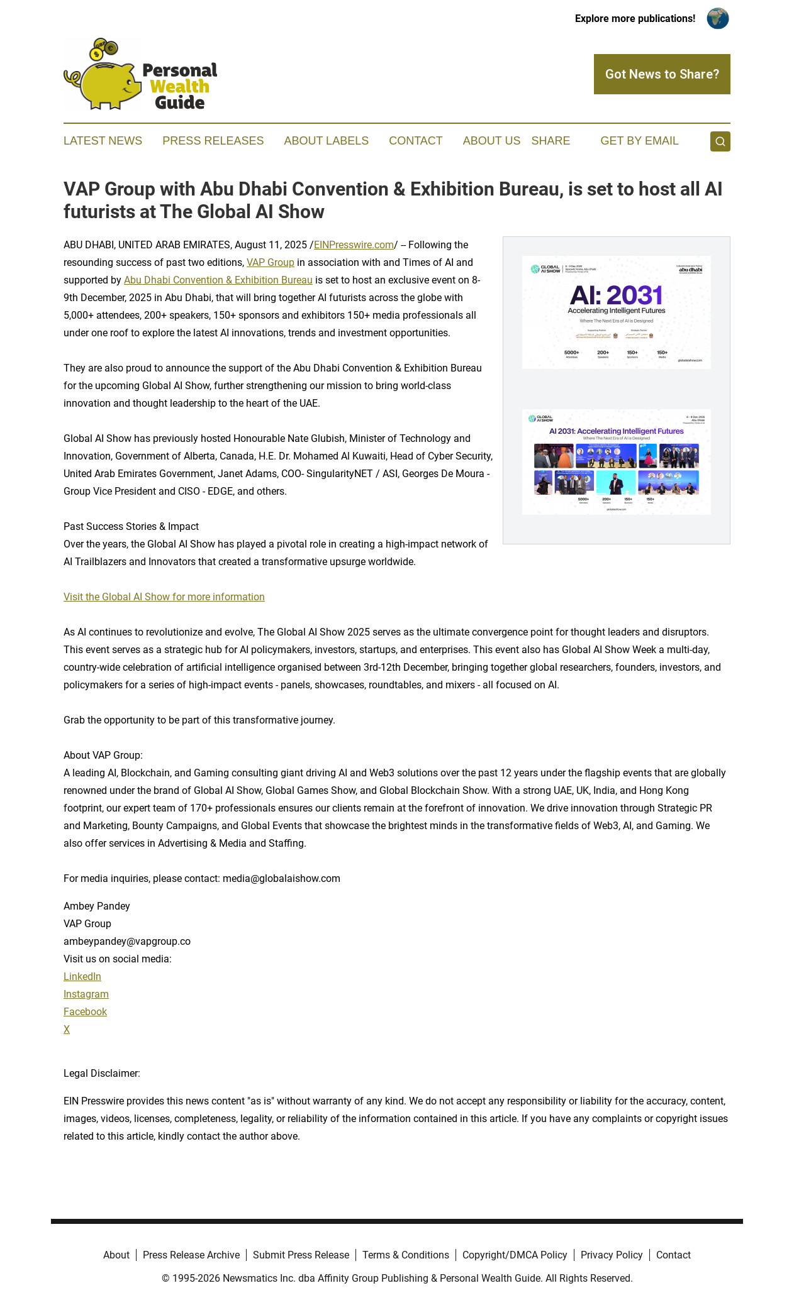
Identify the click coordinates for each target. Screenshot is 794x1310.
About (116, 1255)
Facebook (85, 1012)
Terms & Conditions (405, 1255)
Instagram (86, 994)
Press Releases (213, 141)
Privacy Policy (612, 1255)
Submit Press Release (301, 1255)
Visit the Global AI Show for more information (164, 597)
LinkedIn (82, 976)
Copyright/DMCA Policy (515, 1255)
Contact (416, 141)
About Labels (326, 141)
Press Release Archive (191, 1255)
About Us (492, 141)
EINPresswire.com (354, 245)
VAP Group (270, 262)
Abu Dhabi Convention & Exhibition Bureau (218, 280)
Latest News (103, 141)
